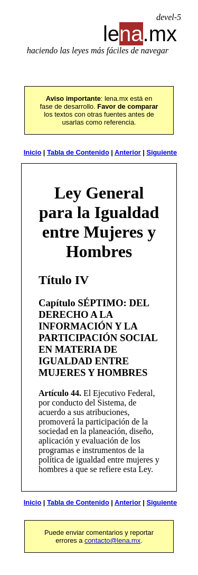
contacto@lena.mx (112, 540)
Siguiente (161, 152)
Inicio (32, 152)
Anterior (128, 152)
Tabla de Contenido (78, 152)
